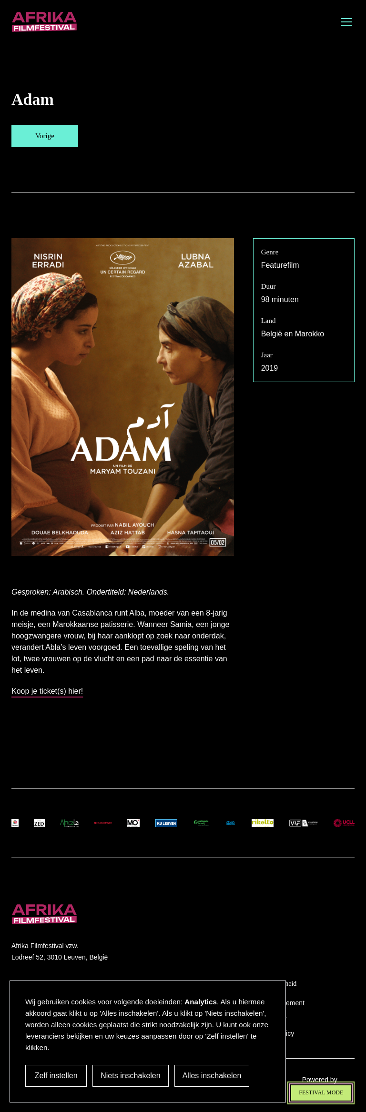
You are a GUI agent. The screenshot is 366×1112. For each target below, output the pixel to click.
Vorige (44, 136)
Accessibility (268, 1018)
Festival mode (321, 1092)
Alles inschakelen (209, 1076)
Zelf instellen (54, 1076)
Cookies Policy (272, 1033)
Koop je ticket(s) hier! (47, 691)
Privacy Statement (277, 1003)
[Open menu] (346, 22)
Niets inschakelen (128, 1076)
